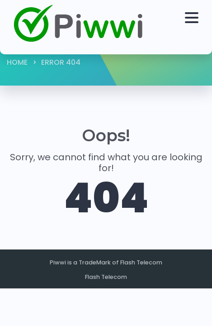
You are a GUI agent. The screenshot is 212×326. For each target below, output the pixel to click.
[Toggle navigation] (194, 27)
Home (17, 62)
